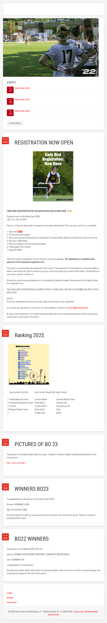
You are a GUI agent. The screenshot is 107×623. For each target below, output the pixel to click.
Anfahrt (10, 598)
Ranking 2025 (29, 335)
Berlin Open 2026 (22, 88)
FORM (19, 231)
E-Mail (9, 593)
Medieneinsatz (91, 611)
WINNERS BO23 (32, 489)
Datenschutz (53, 614)
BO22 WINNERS (32, 539)
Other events (15, 123)
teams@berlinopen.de (78, 308)
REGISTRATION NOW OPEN (44, 142)
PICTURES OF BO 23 (36, 444)
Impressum (12, 602)
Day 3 (23, 463)
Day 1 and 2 (12, 463)
